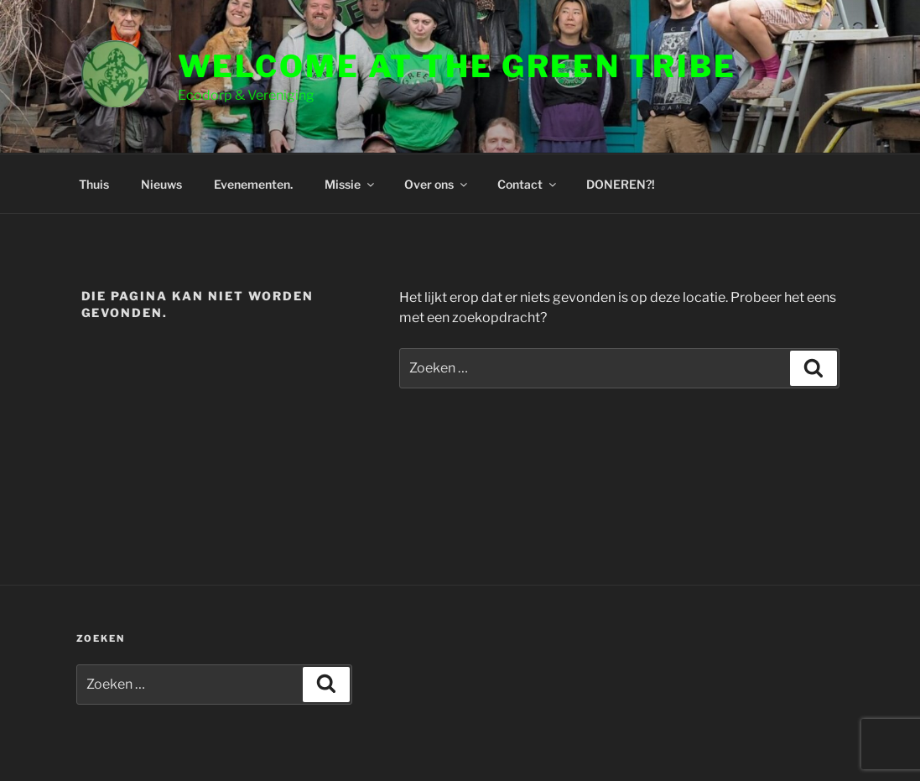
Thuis (94, 184)
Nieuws (161, 184)
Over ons (437, 184)
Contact (528, 184)
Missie (351, 184)
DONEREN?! (620, 184)
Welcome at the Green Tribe (457, 66)
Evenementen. (253, 184)
